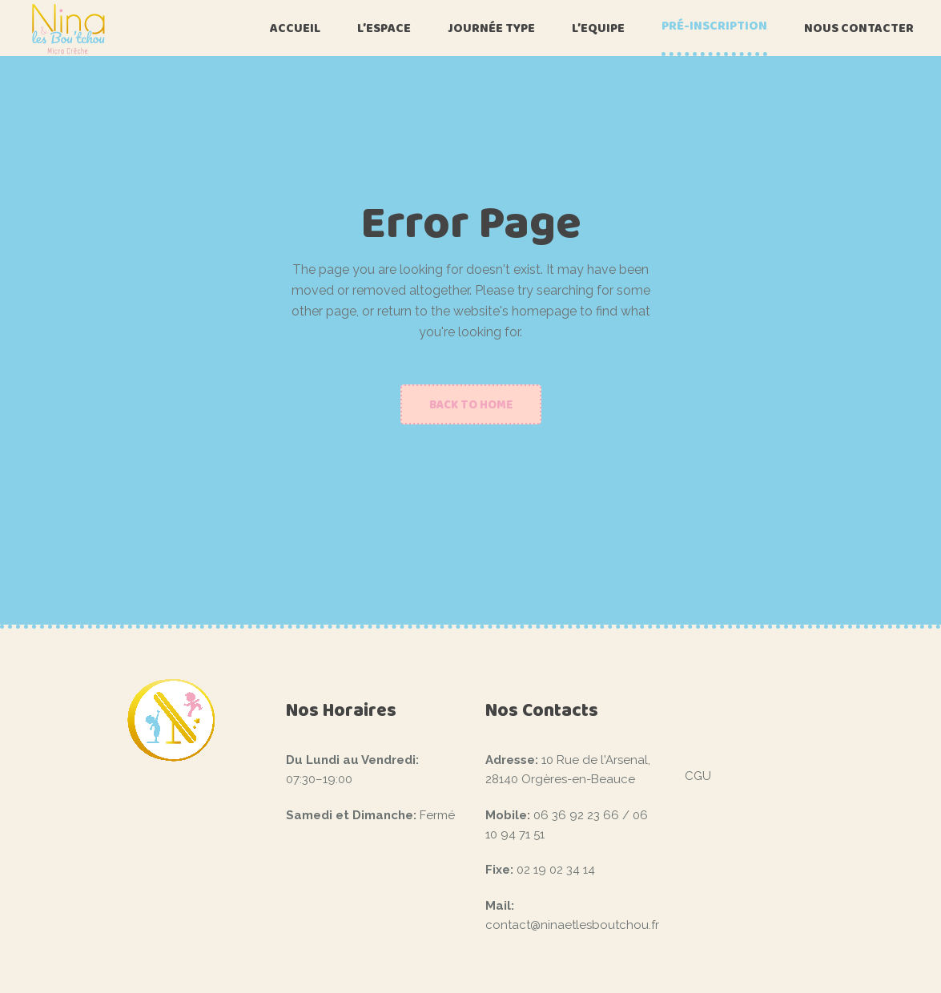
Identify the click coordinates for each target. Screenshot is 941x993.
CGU (698, 776)
